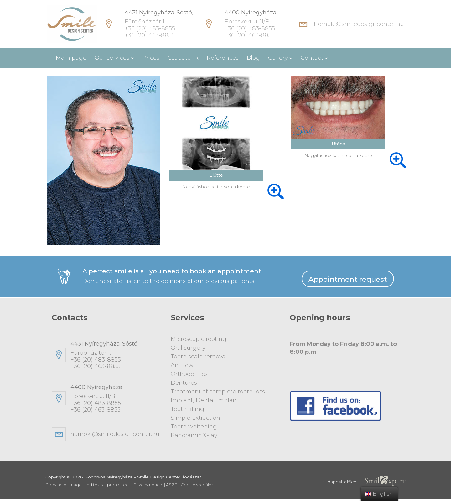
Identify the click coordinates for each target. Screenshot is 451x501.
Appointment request (347, 280)
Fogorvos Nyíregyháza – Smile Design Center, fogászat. (143, 478)
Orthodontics (189, 374)
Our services (112, 57)
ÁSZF (171, 486)
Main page (71, 57)
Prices (150, 57)
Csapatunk (183, 57)
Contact (312, 57)
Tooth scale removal (199, 357)
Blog (253, 57)
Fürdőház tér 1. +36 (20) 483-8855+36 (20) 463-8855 (115, 356)
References (223, 57)
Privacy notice (147, 486)
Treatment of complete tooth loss (218, 390)
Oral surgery (188, 348)
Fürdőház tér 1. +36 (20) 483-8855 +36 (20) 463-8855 (159, 24)
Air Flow (182, 365)
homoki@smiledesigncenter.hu (359, 24)
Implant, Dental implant (205, 399)
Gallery (278, 57)
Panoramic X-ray (194, 433)
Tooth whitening (195, 424)
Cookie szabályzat (199, 486)
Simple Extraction (195, 416)
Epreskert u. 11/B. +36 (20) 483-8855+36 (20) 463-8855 (115, 400)
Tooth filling (188, 407)
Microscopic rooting (199, 340)
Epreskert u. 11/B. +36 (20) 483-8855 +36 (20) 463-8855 (251, 24)
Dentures (184, 382)
